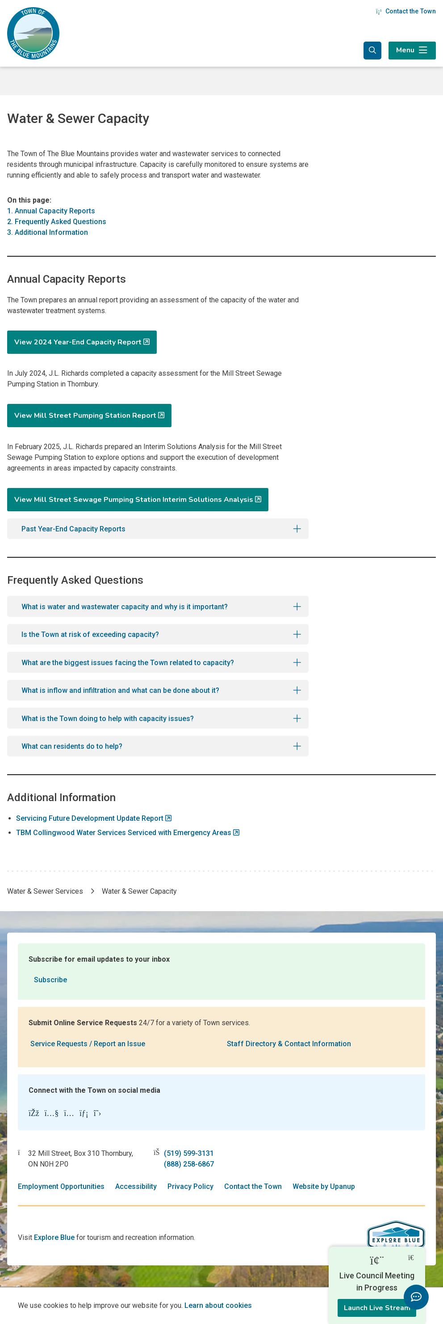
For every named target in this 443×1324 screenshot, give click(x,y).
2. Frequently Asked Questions (56, 221)
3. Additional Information (47, 232)
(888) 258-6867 (189, 1164)
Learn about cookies (218, 1305)
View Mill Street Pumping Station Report (85, 415)
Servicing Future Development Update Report (89, 818)
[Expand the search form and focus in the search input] (372, 50)
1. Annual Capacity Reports (51, 211)
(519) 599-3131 (189, 1153)
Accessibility (136, 1186)
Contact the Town (406, 11)
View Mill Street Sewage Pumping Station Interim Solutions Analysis (133, 500)
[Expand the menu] (412, 50)
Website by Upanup (324, 1186)
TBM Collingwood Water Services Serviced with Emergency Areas (123, 832)
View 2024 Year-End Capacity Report (78, 342)
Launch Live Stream (377, 1308)
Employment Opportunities (61, 1186)
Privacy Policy (190, 1186)
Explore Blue (54, 1237)
